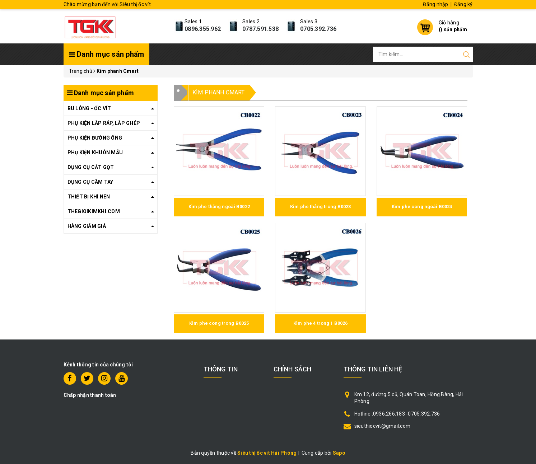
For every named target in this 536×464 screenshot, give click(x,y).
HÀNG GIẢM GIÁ (86, 226)
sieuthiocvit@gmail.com (382, 426)
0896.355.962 (203, 28)
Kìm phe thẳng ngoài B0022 (219, 206)
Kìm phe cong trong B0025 (219, 323)
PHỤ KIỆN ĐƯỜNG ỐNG (94, 138)
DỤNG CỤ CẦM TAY (90, 182)
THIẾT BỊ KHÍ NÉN (88, 197)
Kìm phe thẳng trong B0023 (320, 206)
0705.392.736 (318, 28)
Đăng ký (463, 4)
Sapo (339, 453)
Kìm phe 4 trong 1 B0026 (320, 323)
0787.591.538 (260, 28)
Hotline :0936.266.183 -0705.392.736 (397, 414)
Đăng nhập (435, 4)
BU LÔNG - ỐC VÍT (89, 108)
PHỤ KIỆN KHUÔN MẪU (95, 152)
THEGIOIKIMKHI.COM (93, 211)
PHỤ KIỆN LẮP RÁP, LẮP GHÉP (103, 123)
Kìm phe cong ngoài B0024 (422, 206)
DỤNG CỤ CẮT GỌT (90, 167)
